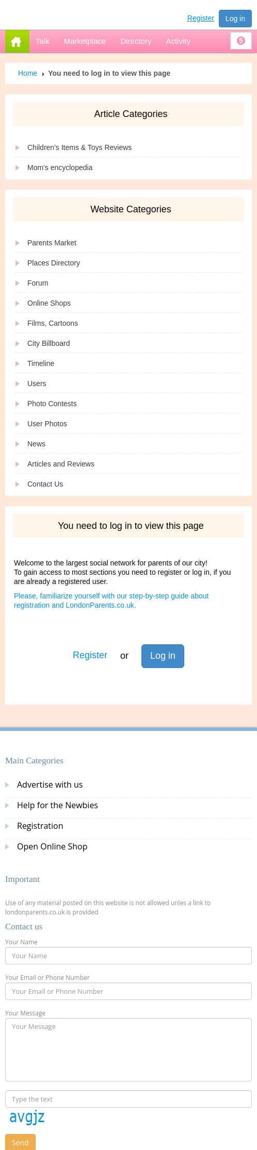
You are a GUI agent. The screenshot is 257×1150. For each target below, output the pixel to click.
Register (200, 18)
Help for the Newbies (57, 805)
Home (27, 73)
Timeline (40, 363)
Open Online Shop (52, 846)
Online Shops (49, 303)
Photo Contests (52, 403)
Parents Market (51, 243)
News (36, 444)
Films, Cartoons (52, 323)
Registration (40, 825)
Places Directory (53, 263)
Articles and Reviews (60, 464)
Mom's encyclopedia (59, 167)
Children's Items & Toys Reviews (79, 147)
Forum (37, 283)
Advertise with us (50, 784)
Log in (235, 18)
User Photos (47, 424)
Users (36, 383)
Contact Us (45, 484)
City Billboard (48, 343)
